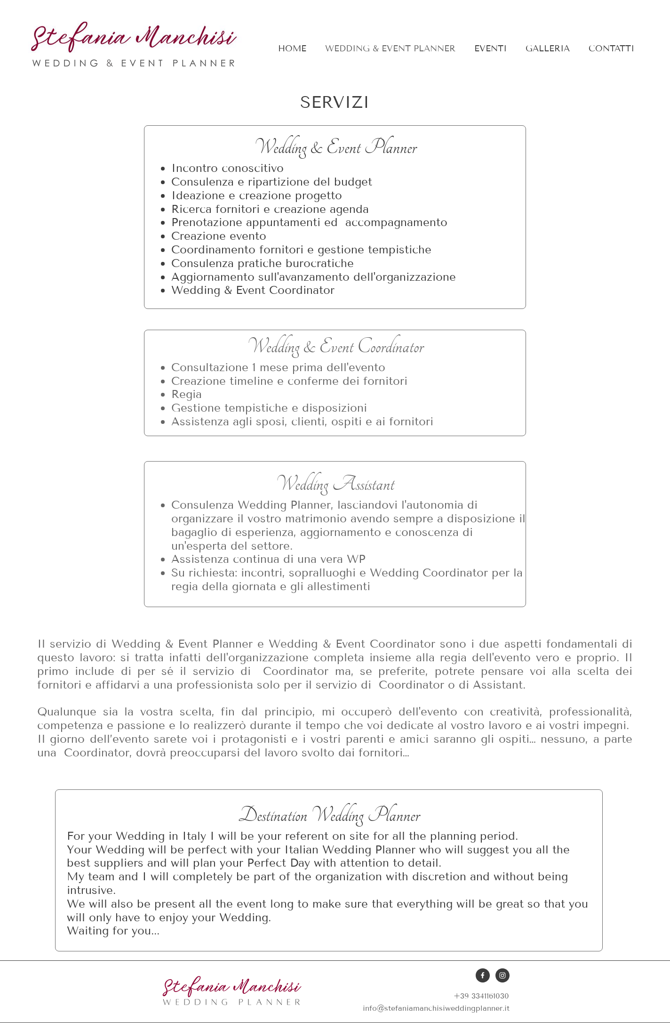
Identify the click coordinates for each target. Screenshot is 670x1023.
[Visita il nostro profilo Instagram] (502, 975)
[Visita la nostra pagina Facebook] (483, 975)
